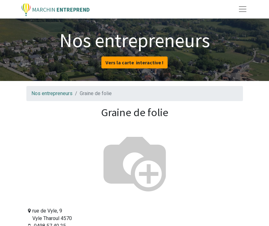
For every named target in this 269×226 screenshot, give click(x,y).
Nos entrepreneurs (52, 93)
